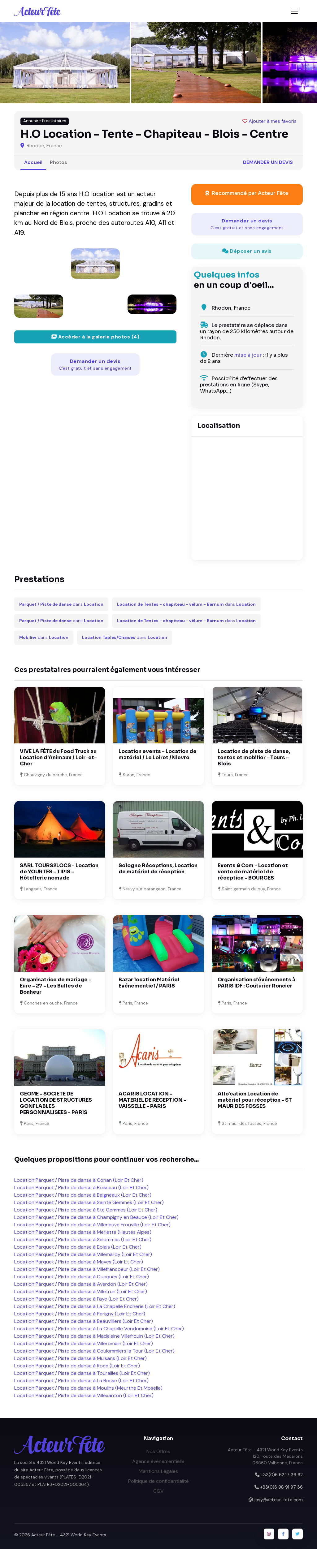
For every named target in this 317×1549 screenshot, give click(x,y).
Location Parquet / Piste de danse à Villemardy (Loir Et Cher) (83, 1254)
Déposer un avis (247, 251)
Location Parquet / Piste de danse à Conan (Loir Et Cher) (78, 1180)
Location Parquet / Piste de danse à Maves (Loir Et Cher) (78, 1262)
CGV (158, 1491)
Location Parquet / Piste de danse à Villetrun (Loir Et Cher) (80, 1291)
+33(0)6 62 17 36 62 (282, 1475)
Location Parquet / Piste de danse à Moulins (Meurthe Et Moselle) (88, 1388)
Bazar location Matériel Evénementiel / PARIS (149, 982)
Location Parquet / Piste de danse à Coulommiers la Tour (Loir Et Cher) (94, 1351)
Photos (58, 162)
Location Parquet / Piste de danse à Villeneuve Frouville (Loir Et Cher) (92, 1224)
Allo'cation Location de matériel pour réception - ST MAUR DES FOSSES (255, 1100)
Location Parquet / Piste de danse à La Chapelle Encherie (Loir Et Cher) (94, 1306)
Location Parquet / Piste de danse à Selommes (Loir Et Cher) (82, 1239)
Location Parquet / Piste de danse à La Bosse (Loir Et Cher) (81, 1380)
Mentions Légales (158, 1471)
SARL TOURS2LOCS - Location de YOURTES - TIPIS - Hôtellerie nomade (59, 871)
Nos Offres (158, 1451)
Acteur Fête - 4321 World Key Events (68, 1535)
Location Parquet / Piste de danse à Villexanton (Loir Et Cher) (84, 1395)
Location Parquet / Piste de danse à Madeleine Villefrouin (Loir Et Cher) (94, 1336)
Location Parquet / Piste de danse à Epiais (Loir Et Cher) (77, 1247)
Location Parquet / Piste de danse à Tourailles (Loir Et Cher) (82, 1373)
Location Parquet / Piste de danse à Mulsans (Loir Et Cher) (80, 1358)
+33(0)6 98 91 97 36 (281, 1487)
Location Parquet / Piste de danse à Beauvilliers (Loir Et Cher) (83, 1321)
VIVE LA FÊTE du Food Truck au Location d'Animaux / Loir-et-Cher (58, 757)
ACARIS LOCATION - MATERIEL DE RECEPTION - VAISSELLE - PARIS (152, 1100)
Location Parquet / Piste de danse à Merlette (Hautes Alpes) (82, 1232)
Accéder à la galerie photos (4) (95, 336)
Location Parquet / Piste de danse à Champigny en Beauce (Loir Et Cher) (96, 1217)
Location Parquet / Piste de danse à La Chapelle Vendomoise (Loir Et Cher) (99, 1328)
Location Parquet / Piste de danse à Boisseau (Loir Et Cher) (81, 1187)
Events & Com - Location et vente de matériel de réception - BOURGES (253, 871)
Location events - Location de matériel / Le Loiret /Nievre (158, 754)
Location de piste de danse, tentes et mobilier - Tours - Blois (254, 757)
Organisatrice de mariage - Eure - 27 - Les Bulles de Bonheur (55, 985)
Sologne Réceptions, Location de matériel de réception (158, 868)
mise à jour (248, 355)
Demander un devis (268, 162)
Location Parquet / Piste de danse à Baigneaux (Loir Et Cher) (82, 1195)
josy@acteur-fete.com (278, 1500)
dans (61, 604)
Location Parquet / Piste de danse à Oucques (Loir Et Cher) (81, 1276)
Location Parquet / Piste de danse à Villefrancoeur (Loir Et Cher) (87, 1269)
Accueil (33, 162)
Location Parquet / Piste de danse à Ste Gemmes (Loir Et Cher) (85, 1210)
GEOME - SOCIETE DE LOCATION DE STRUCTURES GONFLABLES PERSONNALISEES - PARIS (56, 1103)
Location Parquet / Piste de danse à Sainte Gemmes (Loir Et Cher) (89, 1202)
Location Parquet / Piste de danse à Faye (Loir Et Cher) (76, 1299)
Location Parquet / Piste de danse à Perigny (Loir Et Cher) (79, 1313)
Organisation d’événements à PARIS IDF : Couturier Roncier (256, 982)
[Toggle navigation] (294, 11)
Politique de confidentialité (158, 1481)
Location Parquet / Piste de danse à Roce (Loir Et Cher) (77, 1365)
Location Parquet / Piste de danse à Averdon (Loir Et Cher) (81, 1284)
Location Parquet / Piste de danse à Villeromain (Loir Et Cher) (83, 1343)
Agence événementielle (158, 1461)
